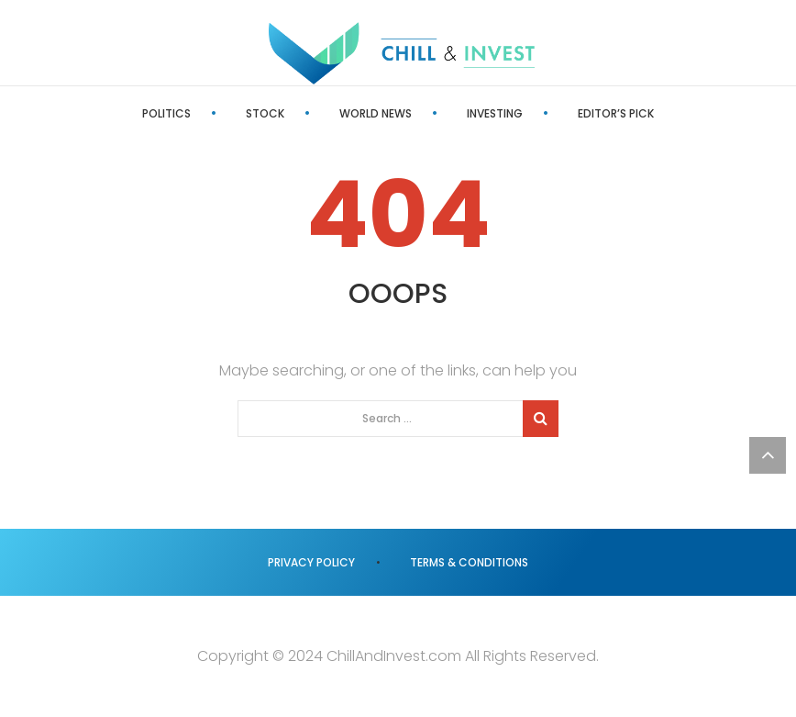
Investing (495, 113)
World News (375, 113)
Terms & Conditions (469, 562)
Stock (265, 113)
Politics (166, 113)
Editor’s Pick (616, 113)
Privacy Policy (311, 562)
